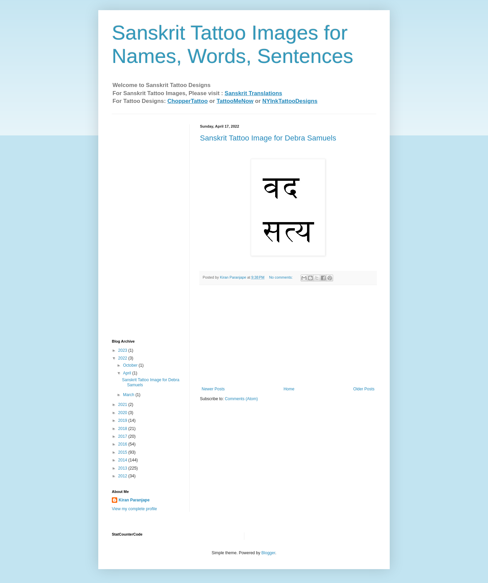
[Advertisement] (288, 336)
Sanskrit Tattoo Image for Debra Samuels (268, 138)
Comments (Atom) (241, 398)
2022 (123, 358)
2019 (123, 420)
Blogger (268, 552)
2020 (123, 412)
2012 (123, 476)
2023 (123, 350)
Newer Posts (213, 389)
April (127, 373)
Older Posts (363, 389)
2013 (123, 468)
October (131, 365)
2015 (123, 452)
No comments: (281, 277)
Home (289, 389)
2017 (123, 436)
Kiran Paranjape (134, 500)
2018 (123, 428)
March (129, 394)
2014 (123, 460)
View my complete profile (134, 508)
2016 (123, 444)
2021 (123, 404)
